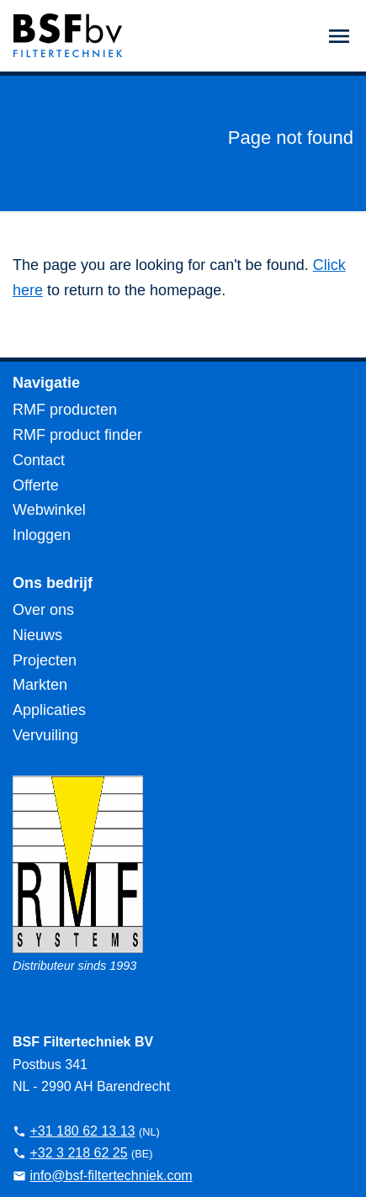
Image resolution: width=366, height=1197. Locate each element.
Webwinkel (49, 509)
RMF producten (65, 409)
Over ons (43, 609)
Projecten (45, 660)
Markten (40, 684)
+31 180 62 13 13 (82, 1131)
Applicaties (49, 710)
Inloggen (42, 535)
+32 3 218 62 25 (78, 1153)
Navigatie (46, 382)
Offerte (36, 485)
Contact (39, 460)
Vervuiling (45, 735)
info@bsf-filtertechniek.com (110, 1175)
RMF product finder (77, 434)
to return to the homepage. (134, 290)
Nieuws (37, 635)
